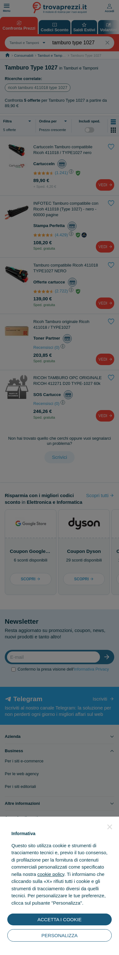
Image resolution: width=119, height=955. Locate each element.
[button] (109, 827)
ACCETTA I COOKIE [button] (59, 919)
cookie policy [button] (50, 874)
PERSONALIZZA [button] (59, 935)
